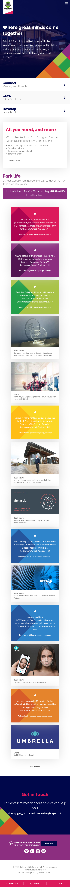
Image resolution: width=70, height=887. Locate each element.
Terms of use (29, 870)
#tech (27, 421)
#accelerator (36, 421)
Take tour (49, 843)
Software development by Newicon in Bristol (35, 872)
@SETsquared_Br (41, 418)
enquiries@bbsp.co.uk (49, 813)
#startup (47, 421)
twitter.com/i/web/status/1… (33, 551)
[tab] (35, 883)
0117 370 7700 (18, 813)
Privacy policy (40, 870)
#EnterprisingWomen (42, 620)
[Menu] (66, 3)
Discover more (14, 161)
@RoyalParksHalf (22, 704)
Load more (35, 767)
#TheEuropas (35, 424)
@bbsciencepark (29, 548)
